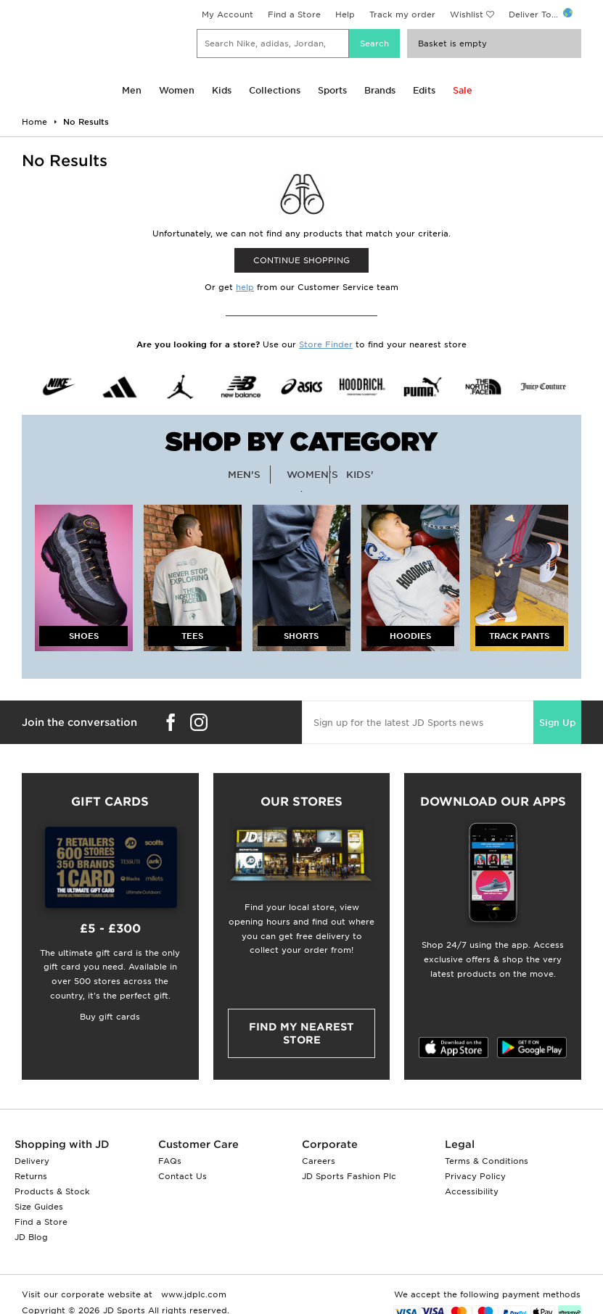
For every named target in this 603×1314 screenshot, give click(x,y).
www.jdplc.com (192, 1294)
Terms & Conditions (486, 1161)
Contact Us (182, 1176)
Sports (332, 90)
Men (131, 90)
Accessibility (472, 1191)
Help (345, 14)
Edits (424, 90)
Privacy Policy (475, 1176)
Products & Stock (52, 1191)
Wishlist (466, 14)
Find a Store (294, 14)
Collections (274, 90)
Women (176, 90)
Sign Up (557, 722)
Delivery (32, 1161)
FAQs (169, 1161)
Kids (221, 90)
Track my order (402, 14)
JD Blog (31, 1237)
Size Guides (39, 1207)
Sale (462, 90)
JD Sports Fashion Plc (349, 1176)
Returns (31, 1176)
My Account (227, 14)
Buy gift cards (110, 1017)
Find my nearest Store (301, 1033)
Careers (318, 1161)
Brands (379, 90)
